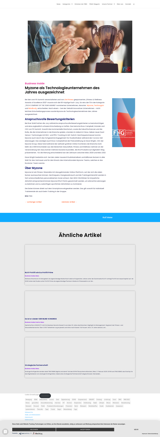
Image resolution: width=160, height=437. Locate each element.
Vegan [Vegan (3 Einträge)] (59, 409)
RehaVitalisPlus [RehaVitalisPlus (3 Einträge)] (93, 406)
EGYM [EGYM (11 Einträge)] (74, 399)
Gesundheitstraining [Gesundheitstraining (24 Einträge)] (46, 403)
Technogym (99, 105)
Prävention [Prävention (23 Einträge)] (69, 406)
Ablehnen (34, 429)
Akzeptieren (85, 429)
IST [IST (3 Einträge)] (63, 403)
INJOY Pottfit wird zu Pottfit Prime (39, 272)
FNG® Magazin (94, 4)
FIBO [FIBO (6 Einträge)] (120, 399)
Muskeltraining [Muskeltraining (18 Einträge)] (125, 403)
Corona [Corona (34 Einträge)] (51, 399)
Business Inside (34, 83)
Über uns (120, 4)
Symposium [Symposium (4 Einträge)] (119, 406)
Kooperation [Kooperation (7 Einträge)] (77, 403)
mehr (136, 429)
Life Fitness (68, 99)
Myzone (90, 105)
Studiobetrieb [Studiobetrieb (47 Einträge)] (110, 406)
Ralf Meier (108, 217)
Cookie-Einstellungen (32, 395)
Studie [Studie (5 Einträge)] (101, 406)
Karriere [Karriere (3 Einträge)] (69, 403)
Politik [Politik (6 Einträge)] (43, 406)
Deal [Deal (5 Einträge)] (57, 399)
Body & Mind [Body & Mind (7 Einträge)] (43, 399)
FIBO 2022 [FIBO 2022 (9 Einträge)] (127, 399)
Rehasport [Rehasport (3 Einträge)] (83, 406)
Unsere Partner (107, 4)
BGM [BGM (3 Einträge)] (35, 399)
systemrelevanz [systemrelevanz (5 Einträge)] (30, 409)
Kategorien (66, 4)
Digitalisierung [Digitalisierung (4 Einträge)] (65, 399)
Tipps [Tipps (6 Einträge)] (46, 409)
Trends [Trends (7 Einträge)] (53, 409)
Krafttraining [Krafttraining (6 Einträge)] (87, 403)
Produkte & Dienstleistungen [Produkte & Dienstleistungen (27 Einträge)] (55, 406)
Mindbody (32, 108)
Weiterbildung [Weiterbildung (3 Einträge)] (68, 409)
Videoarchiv (29, 412)
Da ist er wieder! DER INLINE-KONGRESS (41, 319)
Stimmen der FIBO (81, 4)
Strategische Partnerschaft (36, 365)
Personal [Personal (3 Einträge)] (36, 406)
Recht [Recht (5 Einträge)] (76, 406)
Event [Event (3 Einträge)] (114, 399)
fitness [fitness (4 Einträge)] (27, 403)
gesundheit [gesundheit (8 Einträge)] (35, 403)
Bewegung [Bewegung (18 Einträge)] (29, 399)
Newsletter (45, 396)
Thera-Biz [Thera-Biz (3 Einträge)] (40, 409)
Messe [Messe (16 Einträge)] (108, 403)
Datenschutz (29, 420)
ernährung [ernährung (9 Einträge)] (107, 399)
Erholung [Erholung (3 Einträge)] (99, 399)
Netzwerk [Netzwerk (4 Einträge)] (28, 406)
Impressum (29, 417)
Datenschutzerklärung (153, 433)
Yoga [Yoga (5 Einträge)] (75, 409)
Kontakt (128, 4)
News (58, 4)
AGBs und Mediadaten (32, 415)
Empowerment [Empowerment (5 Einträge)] (82, 399)
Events (38, 322)
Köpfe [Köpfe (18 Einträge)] (95, 403)
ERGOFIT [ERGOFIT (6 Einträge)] (91, 399)
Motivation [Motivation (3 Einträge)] (116, 403)
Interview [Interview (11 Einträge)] (57, 403)
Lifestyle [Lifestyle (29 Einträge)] (101, 403)
